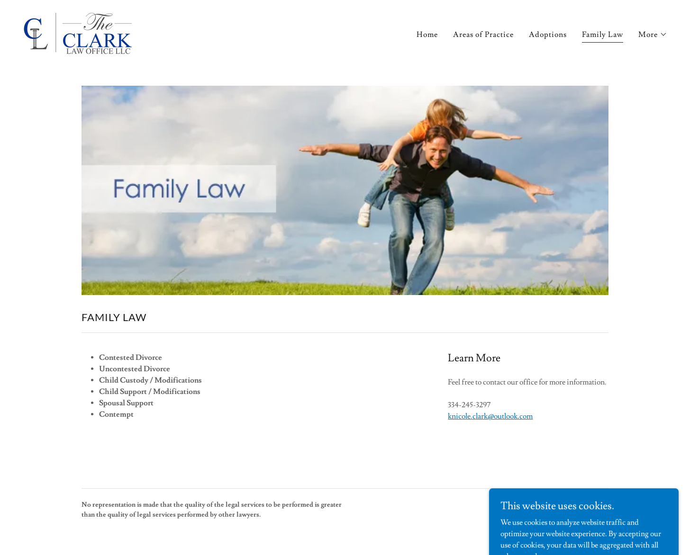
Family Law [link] (602, 34)
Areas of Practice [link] (483, 34)
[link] (78, 31)
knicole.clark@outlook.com (490, 416)
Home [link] (427, 34)
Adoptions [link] (548, 34)
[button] (652, 34)
